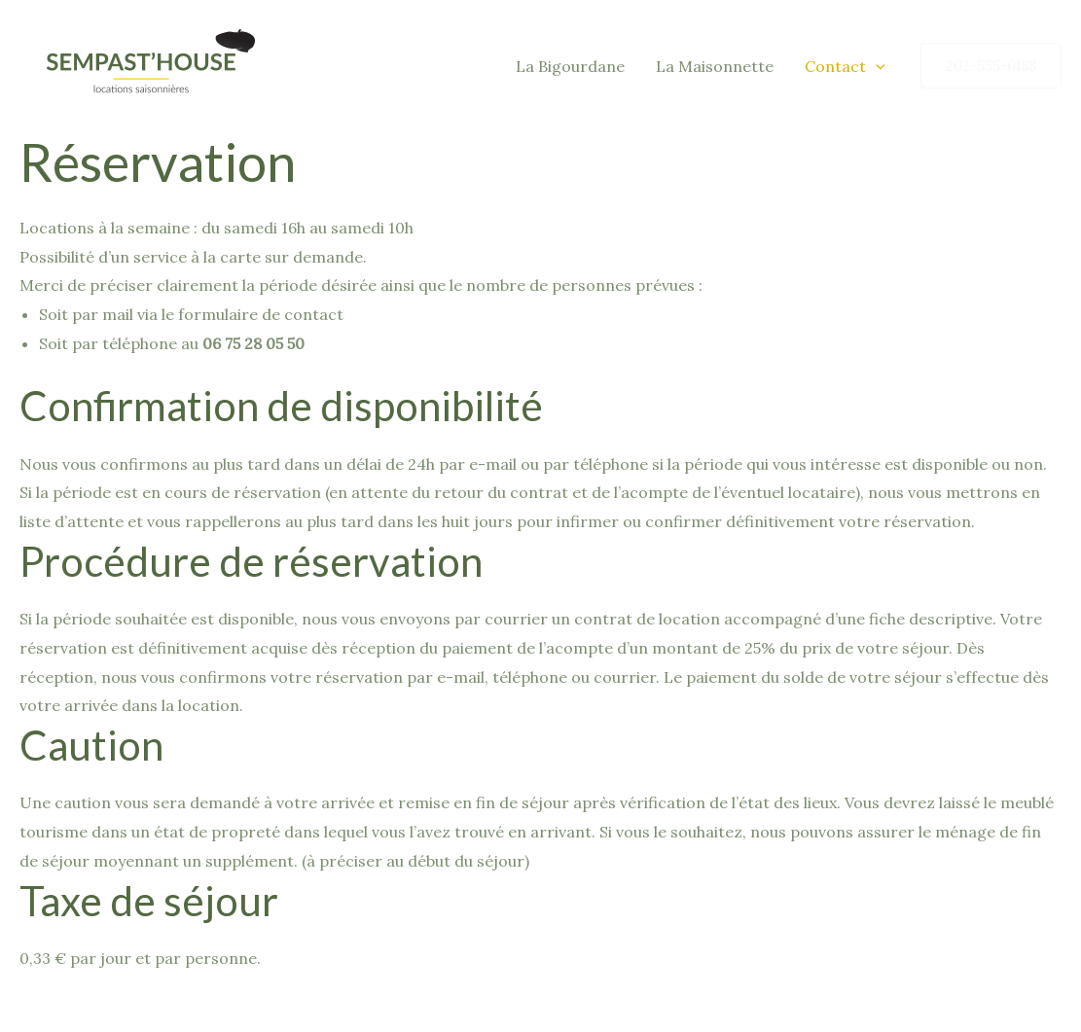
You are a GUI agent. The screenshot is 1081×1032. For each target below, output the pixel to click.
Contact (845, 66)
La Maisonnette (715, 66)
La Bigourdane (570, 66)
